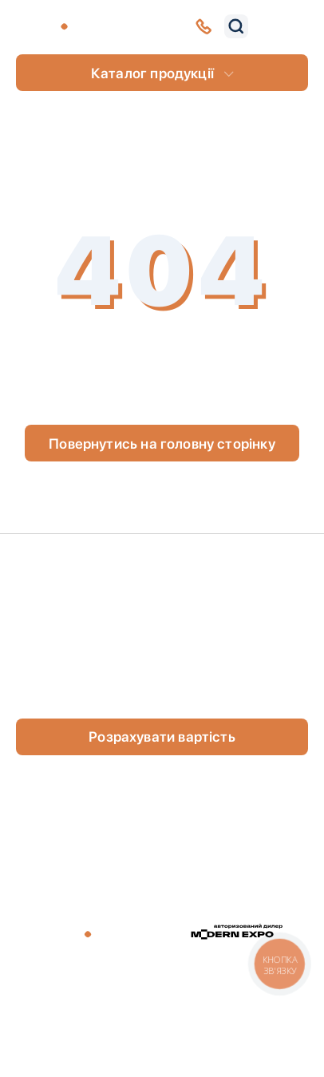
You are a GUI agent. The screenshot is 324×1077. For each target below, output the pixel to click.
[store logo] (77, 27)
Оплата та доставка (239, 620)
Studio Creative (206, 1033)
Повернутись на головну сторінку (162, 443)
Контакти (68, 620)
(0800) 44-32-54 (92, 694)
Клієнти (63, 586)
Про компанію (83, 561)
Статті (227, 561)
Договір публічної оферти (88, 1006)
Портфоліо (242, 586)
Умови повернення (254, 1006)
